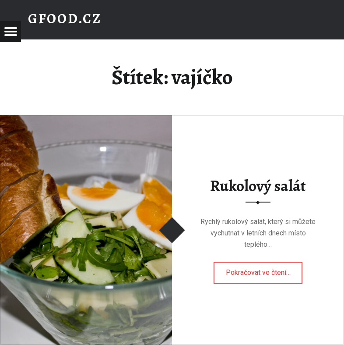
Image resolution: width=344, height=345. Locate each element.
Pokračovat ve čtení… (264, 270)
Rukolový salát (258, 185)
